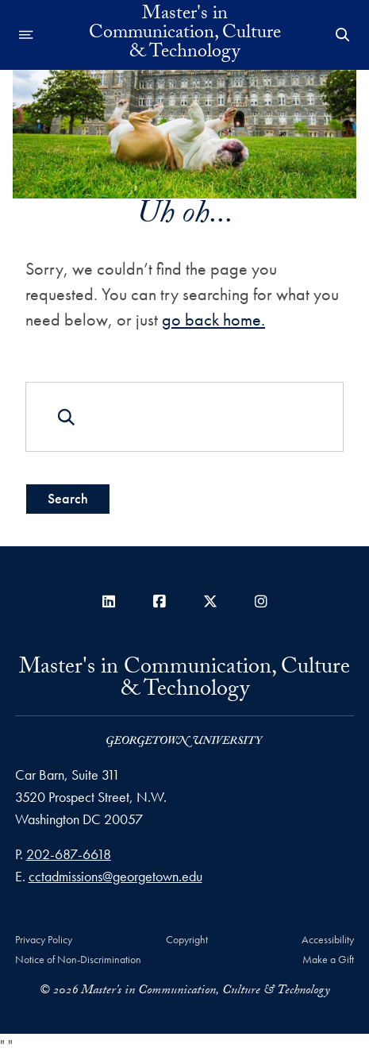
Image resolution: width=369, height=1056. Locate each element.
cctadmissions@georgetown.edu (115, 876)
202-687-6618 (68, 854)
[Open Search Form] (343, 35)
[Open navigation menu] (26, 35)
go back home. (213, 319)
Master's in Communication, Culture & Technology (185, 35)
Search (68, 498)
